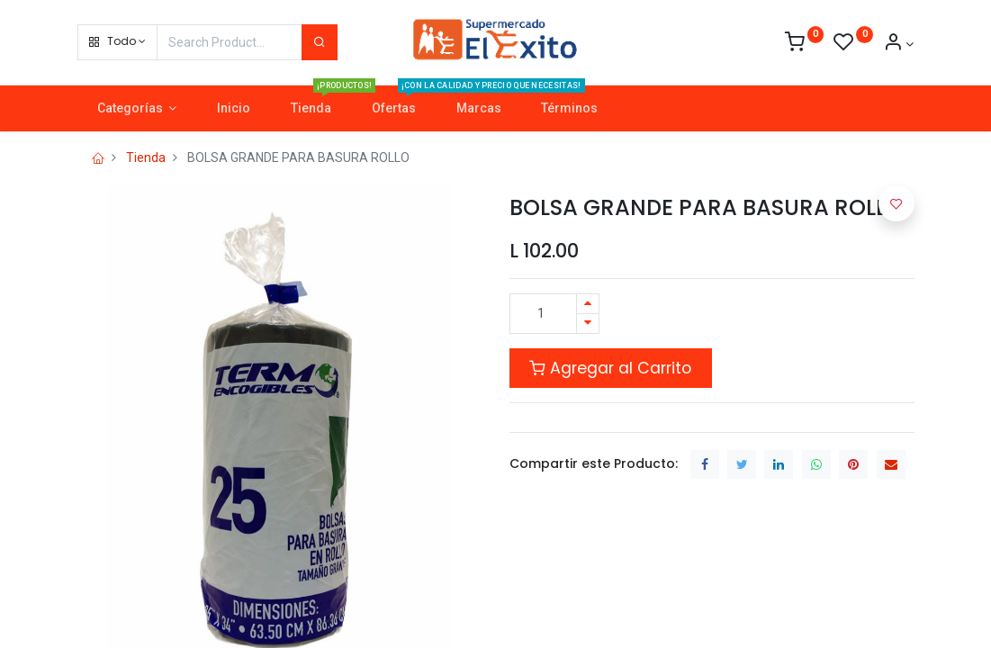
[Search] (320, 42)
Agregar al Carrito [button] (610, 368)
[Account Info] (898, 44)
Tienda (146, 157)
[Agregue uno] (588, 303)
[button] (117, 42)
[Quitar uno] (588, 323)
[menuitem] (234, 109)
